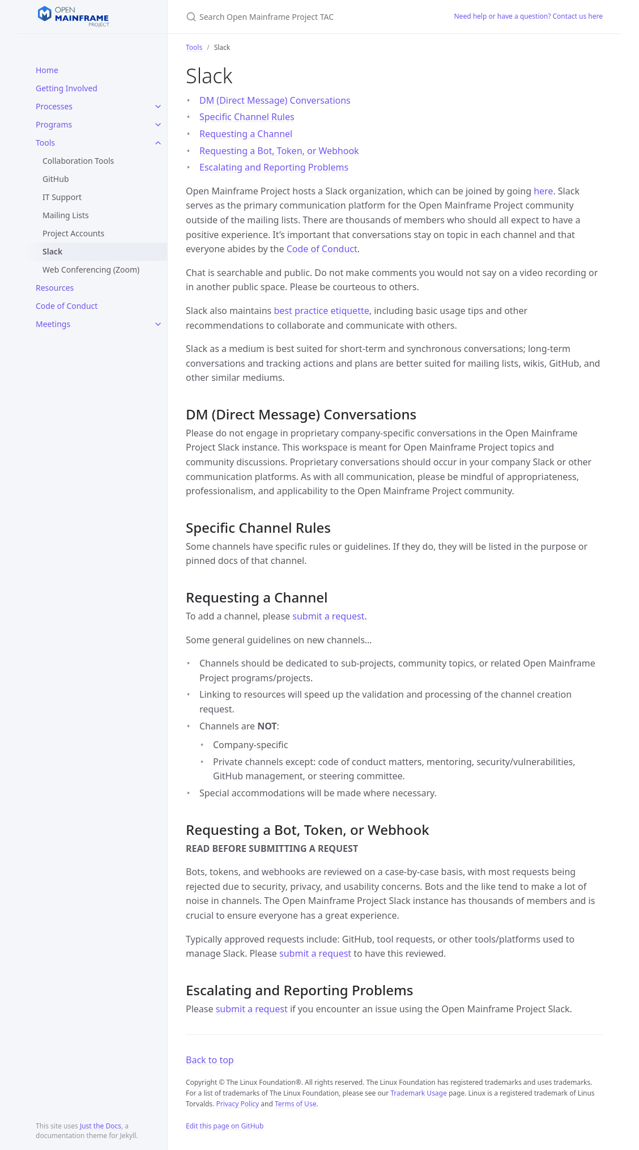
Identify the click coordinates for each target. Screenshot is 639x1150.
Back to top (210, 1060)
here (543, 191)
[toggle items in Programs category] (158, 125)
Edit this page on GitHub (224, 1126)
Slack (52, 251)
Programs (54, 124)
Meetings (53, 324)
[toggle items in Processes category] (158, 106)
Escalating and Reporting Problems (273, 167)
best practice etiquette (321, 310)
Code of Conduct (66, 305)
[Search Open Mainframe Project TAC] (306, 16)
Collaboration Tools (78, 160)
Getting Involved (66, 88)
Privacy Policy (237, 1104)
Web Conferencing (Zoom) (90, 269)
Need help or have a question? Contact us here (528, 16)
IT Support (62, 197)
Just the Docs (100, 1126)
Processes (54, 106)
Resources (55, 287)
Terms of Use (295, 1104)
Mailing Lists (65, 215)
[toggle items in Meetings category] (158, 324)
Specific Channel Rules (247, 117)
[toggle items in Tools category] (158, 143)
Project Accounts (73, 233)
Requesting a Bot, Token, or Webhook (279, 151)
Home (47, 70)
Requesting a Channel (245, 134)
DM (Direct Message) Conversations (275, 100)
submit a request (328, 616)
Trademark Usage (418, 1093)
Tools (45, 142)
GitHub (55, 178)
